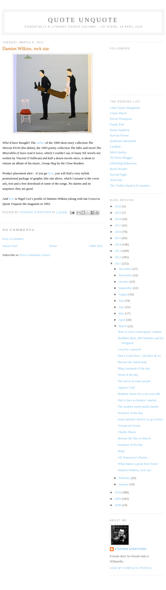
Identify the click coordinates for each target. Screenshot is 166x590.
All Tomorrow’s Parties (132, 457)
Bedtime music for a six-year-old (139, 394)
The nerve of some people (134, 381)
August (124, 294)
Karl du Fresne (119, 135)
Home (53, 246)
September (126, 288)
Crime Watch (118, 113)
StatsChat (116, 180)
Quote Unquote (83, 19)
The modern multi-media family (138, 406)
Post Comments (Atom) (35, 255)
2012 (118, 257)
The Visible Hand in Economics (130, 185)
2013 (118, 251)
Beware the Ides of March (134, 438)
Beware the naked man (132, 362)
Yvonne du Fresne (129, 425)
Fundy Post (117, 124)
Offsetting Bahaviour (123, 163)
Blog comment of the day (134, 368)
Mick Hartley (118, 152)
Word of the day (128, 375)
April (122, 320)
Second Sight (118, 174)
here (50, 173)
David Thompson (121, 119)
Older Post (96, 246)
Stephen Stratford (130, 549)
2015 (118, 238)
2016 (118, 232)
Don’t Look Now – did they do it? (139, 355)
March (123, 326)
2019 (118, 212)
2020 (118, 206)
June (122, 307)
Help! (121, 451)
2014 (118, 244)
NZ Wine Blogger (121, 157)
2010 (118, 492)
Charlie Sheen (126, 432)
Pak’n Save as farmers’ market (137, 400)
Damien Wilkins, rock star (134, 470)
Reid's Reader (118, 169)
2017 (118, 225)
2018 (118, 219)
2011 (118, 263)
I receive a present (129, 349)
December (126, 269)
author (40, 143)
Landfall (115, 146)
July (122, 300)
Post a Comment (12, 239)
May (122, 313)
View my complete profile (131, 568)
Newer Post (9, 246)
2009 (118, 499)
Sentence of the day (130, 413)
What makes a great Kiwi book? (138, 464)
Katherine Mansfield (123, 141)
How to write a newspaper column (139, 332)
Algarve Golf (126, 387)
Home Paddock (119, 130)
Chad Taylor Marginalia (125, 108)
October (124, 281)
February (125, 478)
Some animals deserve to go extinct (140, 419)
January (124, 484)
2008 (118, 505)
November (126, 275)
